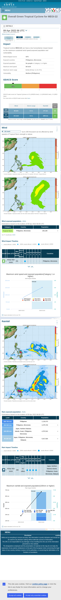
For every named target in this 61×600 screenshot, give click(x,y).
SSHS (13, 234)
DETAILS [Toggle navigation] (8, 26)
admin (45, 0)
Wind (16, 106)
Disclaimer (27, 535)
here (28, 98)
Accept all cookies (15, 595)
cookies (58, 535)
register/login (38, 0)
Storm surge (31, 106)
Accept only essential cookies (36, 595)
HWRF (28, 37)
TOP (57, 129)
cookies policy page (39, 584)
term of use (21, 0)
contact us (29, 0)
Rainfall (45, 106)
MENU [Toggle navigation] (6, 10)
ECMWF (36, 37)
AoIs (24, 221)
